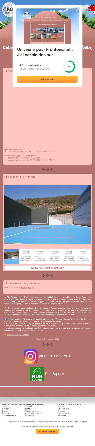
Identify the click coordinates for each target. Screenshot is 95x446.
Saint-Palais (29, 415)
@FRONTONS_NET (48, 356)
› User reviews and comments (22, 283)
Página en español (80, 422)
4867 (9, 9)
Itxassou (27, 409)
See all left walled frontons (18, 334)
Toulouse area (63, 413)
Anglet (4, 407)
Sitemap (33, 422)
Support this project (47, 431)
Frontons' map (42, 422)
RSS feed (57, 422)
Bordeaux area (63, 409)
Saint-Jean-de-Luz (9, 415)
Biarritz (5, 411)
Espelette (28, 407)
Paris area (62, 415)
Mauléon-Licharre (31, 411)
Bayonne (5, 409)
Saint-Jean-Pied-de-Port (33, 413)
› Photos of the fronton (19, 176)
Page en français (67, 422)
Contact (50, 422)
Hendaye (5, 413)
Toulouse (61, 411)
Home (28, 422)
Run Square (47, 374)
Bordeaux (61, 407)
